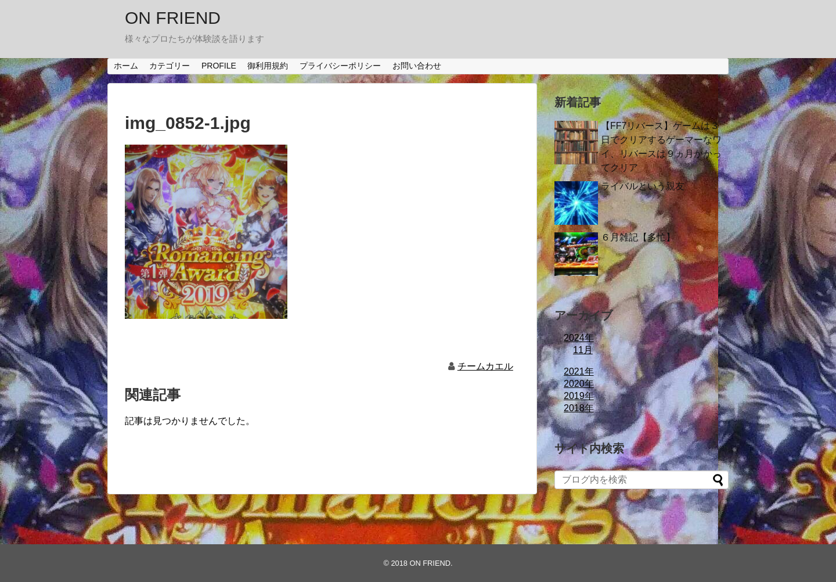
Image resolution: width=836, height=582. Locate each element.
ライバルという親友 (642, 186)
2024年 (579, 338)
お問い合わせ (416, 65)
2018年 (579, 408)
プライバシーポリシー (340, 65)
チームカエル (485, 366)
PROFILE (218, 65)
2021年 (579, 371)
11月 (583, 350)
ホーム (126, 65)
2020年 (579, 384)
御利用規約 (267, 65)
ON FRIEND (173, 17)
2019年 (579, 396)
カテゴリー (169, 65)
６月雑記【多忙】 (638, 237)
